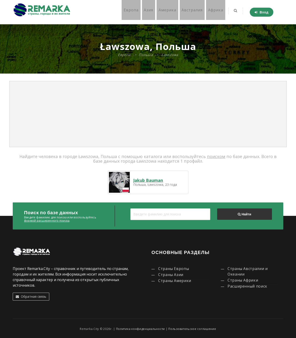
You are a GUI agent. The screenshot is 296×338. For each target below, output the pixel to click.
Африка (212, 12)
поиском (216, 156)
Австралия (187, 12)
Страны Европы (173, 268)
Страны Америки (174, 280)
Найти (244, 214)
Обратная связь (31, 296)
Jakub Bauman (148, 180)
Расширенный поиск (247, 286)
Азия (139, 12)
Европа (120, 12)
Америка (160, 12)
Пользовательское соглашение (192, 329)
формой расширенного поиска (46, 221)
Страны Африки (243, 280)
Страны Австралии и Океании (248, 271)
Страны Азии (170, 274)
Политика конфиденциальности (140, 329)
